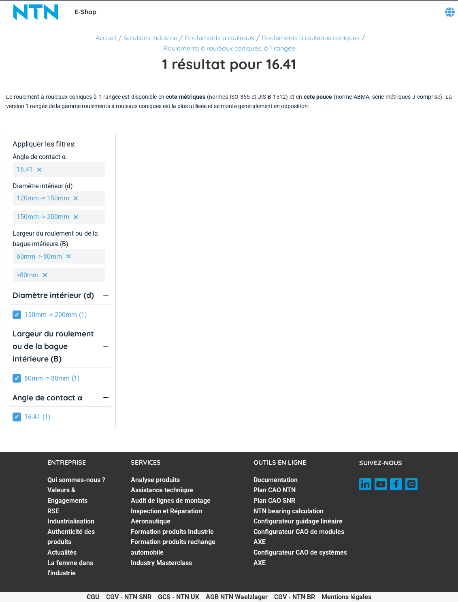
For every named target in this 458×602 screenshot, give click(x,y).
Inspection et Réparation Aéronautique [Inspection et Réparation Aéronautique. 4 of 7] (166, 516)
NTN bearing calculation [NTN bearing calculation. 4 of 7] (288, 511)
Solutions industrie (150, 38)
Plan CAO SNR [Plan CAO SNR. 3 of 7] (274, 500)
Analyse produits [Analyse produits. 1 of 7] (155, 480)
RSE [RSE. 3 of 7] (53, 511)
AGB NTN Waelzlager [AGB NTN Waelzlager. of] (237, 597)
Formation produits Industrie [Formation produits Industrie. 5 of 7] (172, 532)
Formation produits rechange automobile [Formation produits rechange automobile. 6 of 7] (173, 547)
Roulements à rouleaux (219, 38)
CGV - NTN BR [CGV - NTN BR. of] (294, 597)
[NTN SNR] (35, 12)
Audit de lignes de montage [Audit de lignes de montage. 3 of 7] (171, 500)
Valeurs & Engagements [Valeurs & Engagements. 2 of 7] (67, 495)
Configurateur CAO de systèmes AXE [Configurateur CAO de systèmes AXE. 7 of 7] (300, 558)
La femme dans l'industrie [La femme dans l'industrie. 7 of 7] (70, 568)
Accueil (106, 38)
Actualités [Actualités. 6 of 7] (62, 552)
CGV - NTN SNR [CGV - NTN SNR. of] (128, 597)
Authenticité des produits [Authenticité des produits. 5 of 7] (71, 537)
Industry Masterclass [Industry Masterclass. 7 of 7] (161, 563)
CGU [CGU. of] (93, 597)
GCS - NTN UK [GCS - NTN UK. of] (178, 597)
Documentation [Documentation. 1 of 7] (275, 480)
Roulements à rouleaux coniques (311, 38)
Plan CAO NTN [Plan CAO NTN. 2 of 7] (274, 490)
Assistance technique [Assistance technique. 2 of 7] (162, 490)
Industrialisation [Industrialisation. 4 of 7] (70, 521)
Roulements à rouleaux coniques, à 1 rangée (229, 48)
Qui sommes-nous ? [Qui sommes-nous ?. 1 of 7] (76, 480)
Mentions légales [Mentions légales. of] (346, 597)
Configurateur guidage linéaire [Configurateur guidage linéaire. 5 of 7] (298, 521)
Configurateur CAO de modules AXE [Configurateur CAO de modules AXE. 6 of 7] (298, 537)
